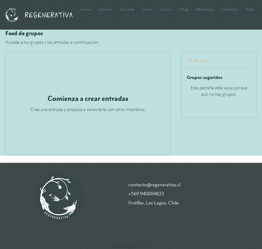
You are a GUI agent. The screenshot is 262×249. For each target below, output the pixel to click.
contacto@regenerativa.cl (154, 184)
